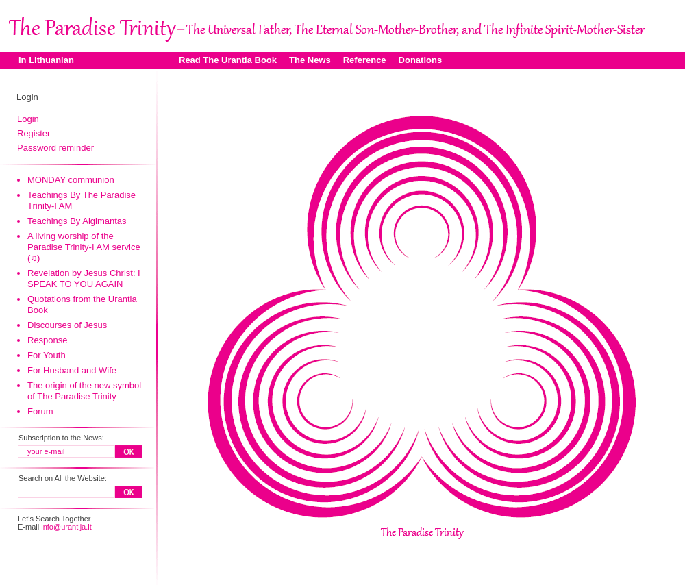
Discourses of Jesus (67, 325)
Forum (40, 411)
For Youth (46, 355)
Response (47, 340)
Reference (364, 60)
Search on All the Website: (62, 478)
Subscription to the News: (61, 438)
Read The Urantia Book (228, 60)
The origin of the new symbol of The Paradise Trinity (84, 390)
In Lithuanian (46, 60)
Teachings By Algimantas (77, 221)
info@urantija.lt (66, 527)
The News (310, 60)
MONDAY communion (70, 180)
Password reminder (55, 147)
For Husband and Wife (71, 370)
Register (33, 133)
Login (28, 119)
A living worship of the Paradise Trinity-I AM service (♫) (83, 247)
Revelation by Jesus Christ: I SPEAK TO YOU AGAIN (83, 278)
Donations (421, 60)
